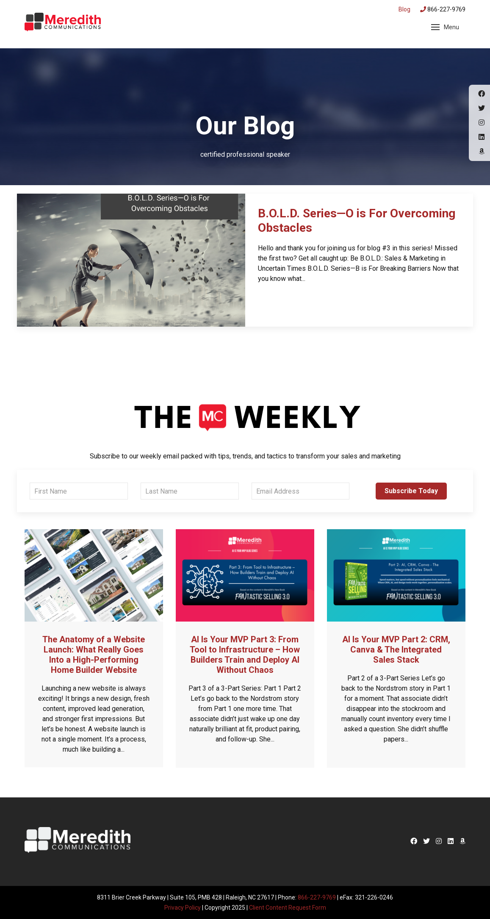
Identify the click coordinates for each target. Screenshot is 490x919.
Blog (404, 9)
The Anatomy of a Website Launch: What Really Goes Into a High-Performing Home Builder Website (93, 654)
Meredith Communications (63, 23)
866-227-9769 (442, 9)
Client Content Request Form (287, 907)
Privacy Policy (182, 907)
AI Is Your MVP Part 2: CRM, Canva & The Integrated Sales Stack (396, 649)
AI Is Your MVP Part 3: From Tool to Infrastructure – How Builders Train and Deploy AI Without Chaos (245, 654)
